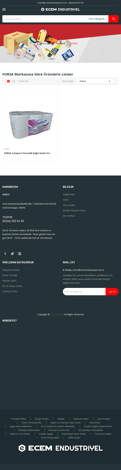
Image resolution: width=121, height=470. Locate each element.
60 (22, 221)
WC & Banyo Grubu (12, 285)
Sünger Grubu (42, 419)
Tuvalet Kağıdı (46, 434)
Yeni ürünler (69, 205)
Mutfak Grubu (9, 280)
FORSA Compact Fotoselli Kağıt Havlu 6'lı (27, 153)
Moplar (61, 419)
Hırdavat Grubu (81, 419)
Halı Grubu (94, 422)
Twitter (12, 254)
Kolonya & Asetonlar (58, 430)
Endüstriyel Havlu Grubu (74, 434)
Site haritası (69, 215)
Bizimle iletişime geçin (74, 210)
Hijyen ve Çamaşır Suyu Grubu (65, 422)
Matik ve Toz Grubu (20, 434)
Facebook (5, 254)
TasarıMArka (56, 314)
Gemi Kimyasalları (50, 438)
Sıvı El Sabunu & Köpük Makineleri (58, 426)
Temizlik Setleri (18, 419)
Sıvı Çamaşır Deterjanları (90, 430)
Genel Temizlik (9, 275)
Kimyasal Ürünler (11, 269)
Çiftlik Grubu (74, 438)
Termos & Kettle (102, 434)
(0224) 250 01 (11, 221)
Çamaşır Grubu (9, 291)
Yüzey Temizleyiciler (31, 422)
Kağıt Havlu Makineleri (20, 426)
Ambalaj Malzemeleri (29, 430)
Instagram (20, 254)
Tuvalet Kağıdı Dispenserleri (98, 426)
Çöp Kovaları (103, 419)
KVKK (65, 199)
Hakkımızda (69, 194)
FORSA (7, 149)
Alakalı (95, 81)
